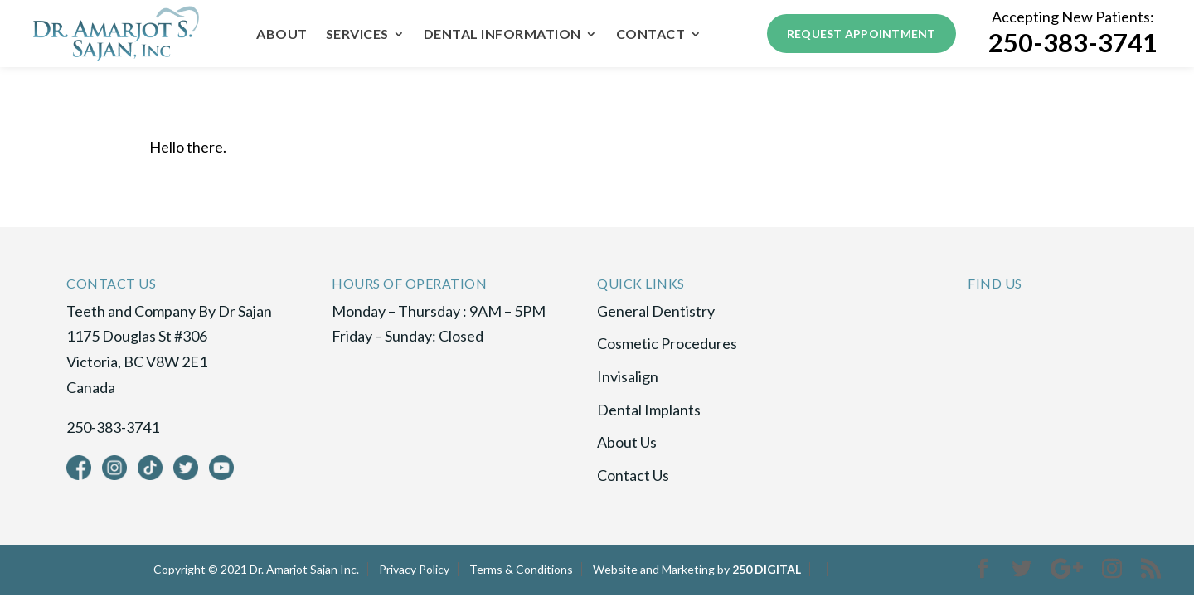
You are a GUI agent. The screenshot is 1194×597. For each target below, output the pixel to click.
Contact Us (633, 475)
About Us (627, 442)
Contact (651, 34)
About (282, 34)
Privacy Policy (414, 569)
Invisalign (627, 376)
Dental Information (502, 34)
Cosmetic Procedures (667, 343)
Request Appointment (861, 34)
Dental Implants (649, 409)
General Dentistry (656, 311)
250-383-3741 (1073, 43)
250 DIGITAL (766, 569)
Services (357, 34)
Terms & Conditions (521, 569)
